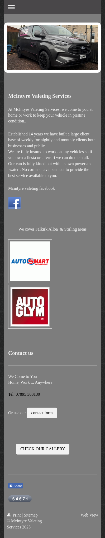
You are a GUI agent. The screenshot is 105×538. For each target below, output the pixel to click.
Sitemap (30, 515)
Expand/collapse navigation (52, 7)
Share (15, 486)
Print (14, 515)
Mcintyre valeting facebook (31, 188)
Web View (89, 515)
